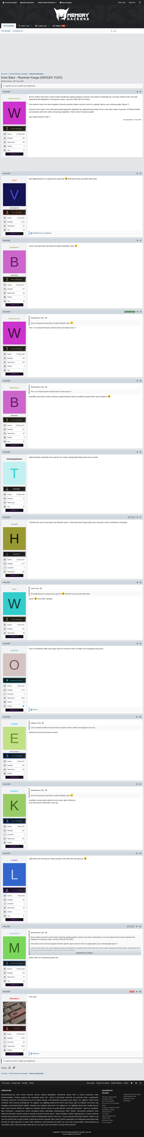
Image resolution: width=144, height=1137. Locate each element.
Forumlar (10, 26)
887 (23, 830)
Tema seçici (6, 1079)
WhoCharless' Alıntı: (38, 387)
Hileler (58, 26)
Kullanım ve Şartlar (101, 1079)
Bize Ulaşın (90, 1079)
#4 (140, 312)
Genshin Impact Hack (109, 1093)
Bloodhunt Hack (107, 1119)
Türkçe (32, 1079)
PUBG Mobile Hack (129, 1093)
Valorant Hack (107, 1111)
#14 (140, 991)
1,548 (23, 222)
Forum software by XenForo (72, 1134)
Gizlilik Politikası (115, 1079)
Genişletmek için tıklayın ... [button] (85, 953)
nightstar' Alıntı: (36, 723)
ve (42, 233)
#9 (140, 643)
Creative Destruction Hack (132, 1091)
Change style (16, 1079)
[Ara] (126, 31)
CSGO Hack (106, 1117)
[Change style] (140, 2)
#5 (140, 381)
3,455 (23, 1038)
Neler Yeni (25, 26)
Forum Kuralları (10, 2)
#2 (140, 173)
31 (24, 498)
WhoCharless (7, 81)
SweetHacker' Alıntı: (38, 318)
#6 (140, 452)
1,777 (23, 564)
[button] (31, 25)
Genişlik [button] (25, 1079)
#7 (140, 517)
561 (23, 629)
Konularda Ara (18, 31)
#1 (140, 92)
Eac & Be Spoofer (108, 1098)
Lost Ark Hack (106, 1121)
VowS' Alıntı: (35, 588)
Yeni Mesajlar (5, 31)
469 (23, 138)
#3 (140, 240)
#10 (140, 717)
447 (23, 289)
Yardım (125, 1079)
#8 (140, 582)
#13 (140, 926)
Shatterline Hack (128, 1095)
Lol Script (105, 1113)
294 (23, 900)
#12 (140, 853)
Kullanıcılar (42, 26)
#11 (140, 784)
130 (23, 973)
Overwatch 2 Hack (108, 1108)
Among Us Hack (107, 1095)
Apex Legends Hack (109, 1115)
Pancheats (126, 1097)
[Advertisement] (72, 53)
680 (23, 765)
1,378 (23, 690)
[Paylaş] (137, 91)
